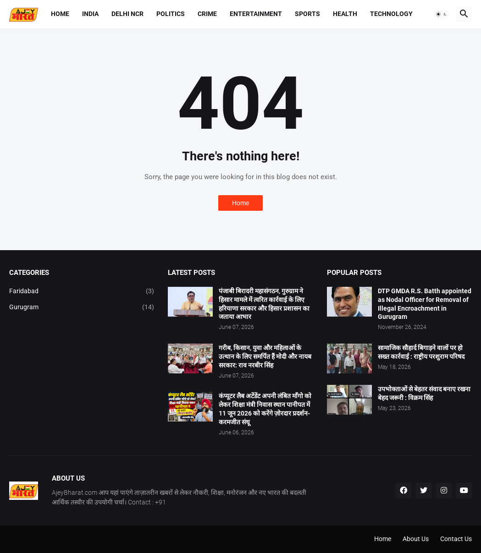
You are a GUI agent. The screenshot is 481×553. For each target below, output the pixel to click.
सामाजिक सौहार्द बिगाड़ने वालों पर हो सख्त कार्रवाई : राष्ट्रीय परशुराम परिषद (421, 352)
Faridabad (81, 291)
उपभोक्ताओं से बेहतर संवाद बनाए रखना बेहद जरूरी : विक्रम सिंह (424, 393)
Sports (307, 13)
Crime (207, 13)
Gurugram (81, 307)
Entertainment (256, 13)
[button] (441, 14)
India (90, 13)
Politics (170, 13)
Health (345, 13)
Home (60, 13)
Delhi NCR (127, 13)
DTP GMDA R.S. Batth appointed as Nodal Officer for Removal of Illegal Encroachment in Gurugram (424, 304)
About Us (416, 538)
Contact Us (456, 538)
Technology (391, 13)
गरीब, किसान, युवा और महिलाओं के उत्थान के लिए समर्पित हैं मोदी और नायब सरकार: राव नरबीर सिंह (265, 356)
